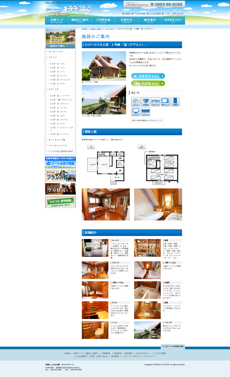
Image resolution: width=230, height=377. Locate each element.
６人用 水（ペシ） (58, 72)
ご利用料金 (103, 21)
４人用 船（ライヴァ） (59, 120)
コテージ (53, 57)
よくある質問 (155, 14)
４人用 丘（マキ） (58, 84)
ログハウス (54, 89)
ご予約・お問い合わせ (174, 14)
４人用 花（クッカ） (59, 76)
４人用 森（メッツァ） (59, 134)
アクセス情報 (140, 14)
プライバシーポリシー (131, 356)
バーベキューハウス (58, 145)
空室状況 (126, 21)
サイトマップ (150, 356)
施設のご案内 (80, 21)
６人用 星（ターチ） (59, 112)
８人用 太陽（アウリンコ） (61, 100)
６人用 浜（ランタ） (59, 108)
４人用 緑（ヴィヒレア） (60, 80)
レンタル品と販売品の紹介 (61, 151)
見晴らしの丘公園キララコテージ (69, 9)
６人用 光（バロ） (58, 64)
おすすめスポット (173, 21)
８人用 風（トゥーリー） (60, 96)
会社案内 (115, 356)
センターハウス (56, 51)
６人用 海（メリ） (58, 68)
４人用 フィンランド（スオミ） (61, 129)
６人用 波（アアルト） (59, 104)
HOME (127, 14)
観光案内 (149, 21)
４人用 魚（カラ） (58, 116)
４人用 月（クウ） (58, 124)
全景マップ (56, 21)
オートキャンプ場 (57, 140)
